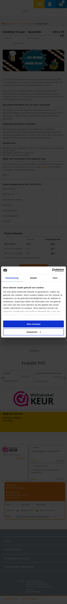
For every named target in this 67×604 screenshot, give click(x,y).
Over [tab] (55, 278)
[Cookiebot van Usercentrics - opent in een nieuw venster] (52, 270)
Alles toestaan (33, 324)
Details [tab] (33, 278)
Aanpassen (34, 332)
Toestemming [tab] (12, 278)
